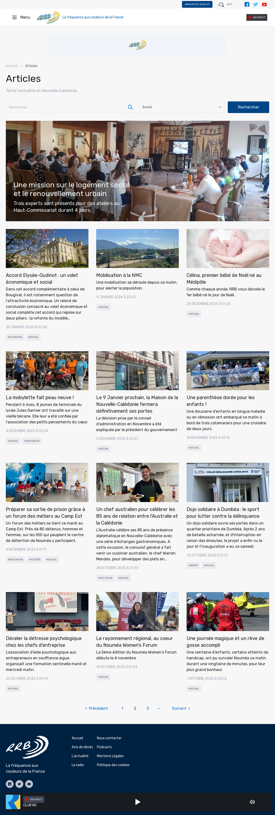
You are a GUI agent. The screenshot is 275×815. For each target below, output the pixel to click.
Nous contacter (109, 738)
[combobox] (182, 107)
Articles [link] (31, 66)
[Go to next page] (179, 708)
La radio (78, 765)
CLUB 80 (30, 805)
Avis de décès (82, 747)
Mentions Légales (110, 756)
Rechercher (248, 107)
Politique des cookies (113, 765)
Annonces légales (197, 4)
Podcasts (104, 747)
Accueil (11, 66)
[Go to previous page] (99, 708)
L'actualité (80, 756)
